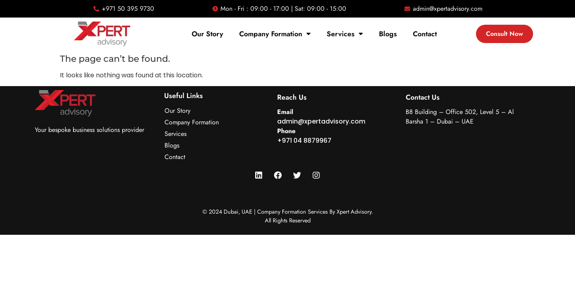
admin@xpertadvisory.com (321, 121)
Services (345, 33)
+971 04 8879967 (304, 140)
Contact (425, 34)
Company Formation (275, 33)
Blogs (388, 34)
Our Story (207, 34)
